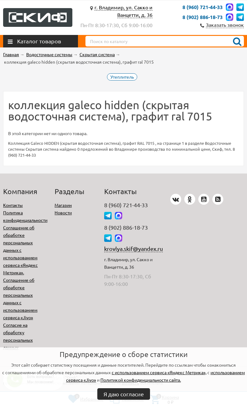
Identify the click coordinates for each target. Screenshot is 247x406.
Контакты (13, 205)
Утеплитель (122, 77)
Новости (63, 212)
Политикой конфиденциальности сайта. (140, 380)
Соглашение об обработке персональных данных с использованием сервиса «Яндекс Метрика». (20, 250)
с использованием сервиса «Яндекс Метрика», (159, 372)
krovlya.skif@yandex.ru (133, 248)
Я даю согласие (124, 394)
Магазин (63, 205)
